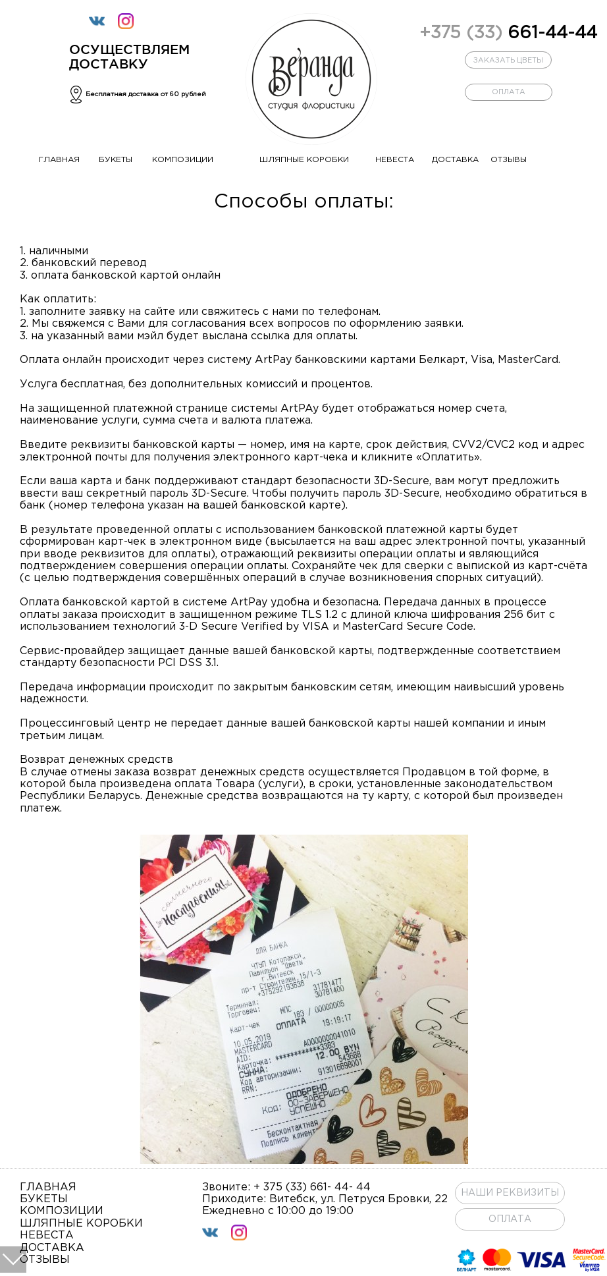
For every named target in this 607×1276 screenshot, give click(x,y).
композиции (182, 159)
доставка (455, 159)
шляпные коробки (304, 159)
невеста (394, 159)
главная (59, 159)
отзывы (508, 159)
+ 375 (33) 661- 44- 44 (312, 1187)
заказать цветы (508, 60)
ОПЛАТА (509, 1219)
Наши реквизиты (510, 1193)
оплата (508, 92)
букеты (115, 159)
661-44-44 (508, 33)
